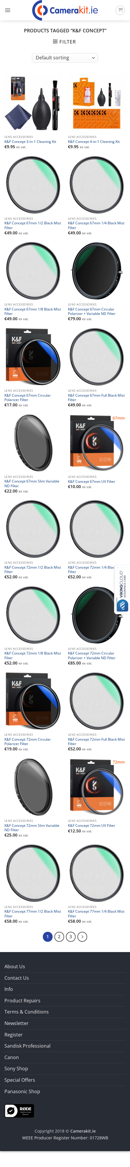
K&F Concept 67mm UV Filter (91, 481)
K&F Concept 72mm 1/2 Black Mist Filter (32, 569)
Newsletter (16, 1023)
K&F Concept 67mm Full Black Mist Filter (96, 397)
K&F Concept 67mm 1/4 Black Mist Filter (96, 225)
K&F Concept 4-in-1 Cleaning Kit (94, 141)
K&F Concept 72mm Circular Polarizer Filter (27, 741)
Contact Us (16, 978)
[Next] (82, 937)
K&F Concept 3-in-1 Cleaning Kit (30, 141)
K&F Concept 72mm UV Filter (91, 825)
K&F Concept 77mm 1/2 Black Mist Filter (32, 913)
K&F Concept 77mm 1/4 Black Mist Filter (96, 913)
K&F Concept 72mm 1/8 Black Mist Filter (32, 655)
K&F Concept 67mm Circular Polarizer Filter (27, 397)
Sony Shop (16, 1068)
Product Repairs (22, 1000)
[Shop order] (65, 58)
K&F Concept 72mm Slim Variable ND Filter (31, 827)
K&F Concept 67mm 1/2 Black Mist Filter (32, 225)
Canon (11, 1057)
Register (13, 1034)
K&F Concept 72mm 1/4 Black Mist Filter (96, 569)
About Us (14, 966)
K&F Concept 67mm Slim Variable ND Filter (31, 483)
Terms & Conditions (26, 1012)
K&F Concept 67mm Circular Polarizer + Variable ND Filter (92, 311)
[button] (7, 10)
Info (8, 989)
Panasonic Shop (22, 1091)
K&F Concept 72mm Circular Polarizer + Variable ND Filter (92, 655)
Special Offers (19, 1080)
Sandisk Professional (27, 1046)
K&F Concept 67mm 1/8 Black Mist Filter (32, 311)
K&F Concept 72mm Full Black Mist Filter (96, 741)
